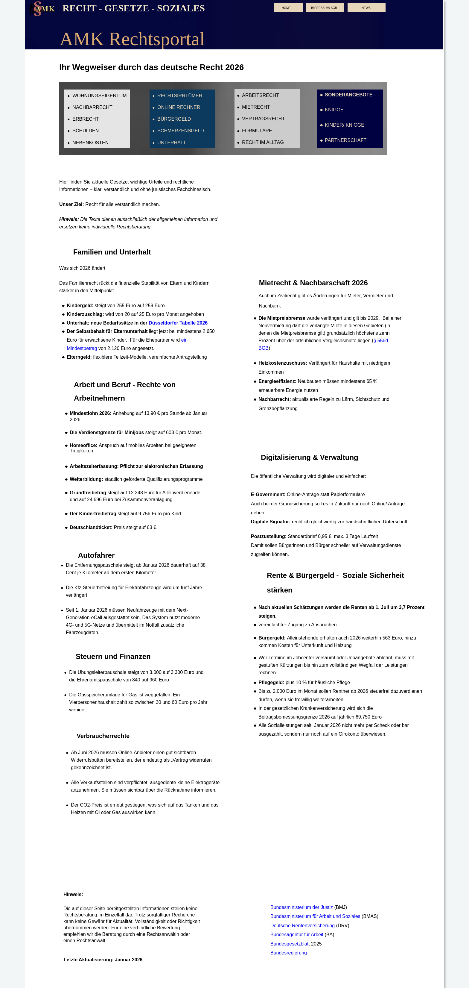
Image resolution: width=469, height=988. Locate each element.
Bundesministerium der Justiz (302, 907)
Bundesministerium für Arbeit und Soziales (316, 916)
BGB (263, 348)
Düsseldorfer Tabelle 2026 (178, 322)
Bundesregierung (288, 952)
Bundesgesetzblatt (290, 943)
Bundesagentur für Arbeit (297, 934)
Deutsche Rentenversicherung (302, 925)
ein (185, 340)
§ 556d (381, 340)
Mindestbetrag (82, 348)
